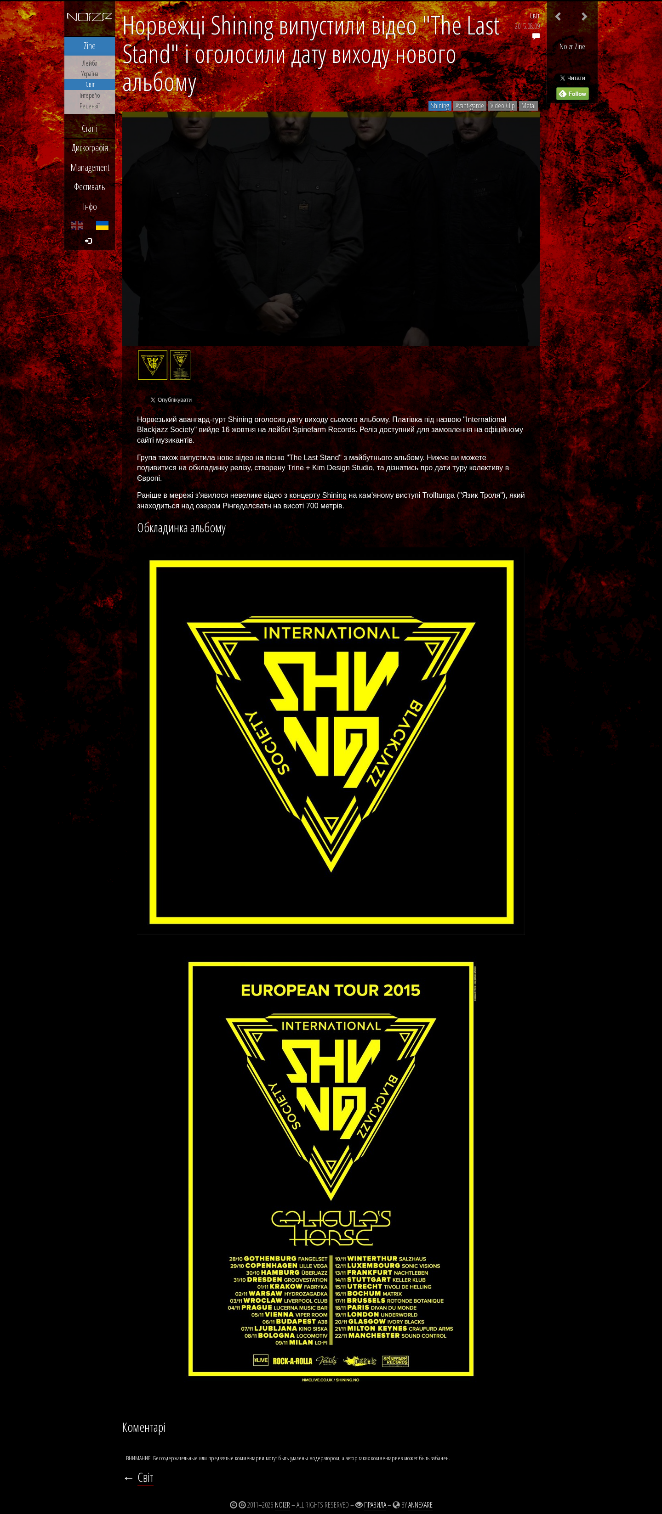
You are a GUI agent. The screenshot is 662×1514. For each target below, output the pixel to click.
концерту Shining (318, 495)
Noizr (282, 1505)
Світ (535, 16)
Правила (375, 1505)
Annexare (420, 1505)
